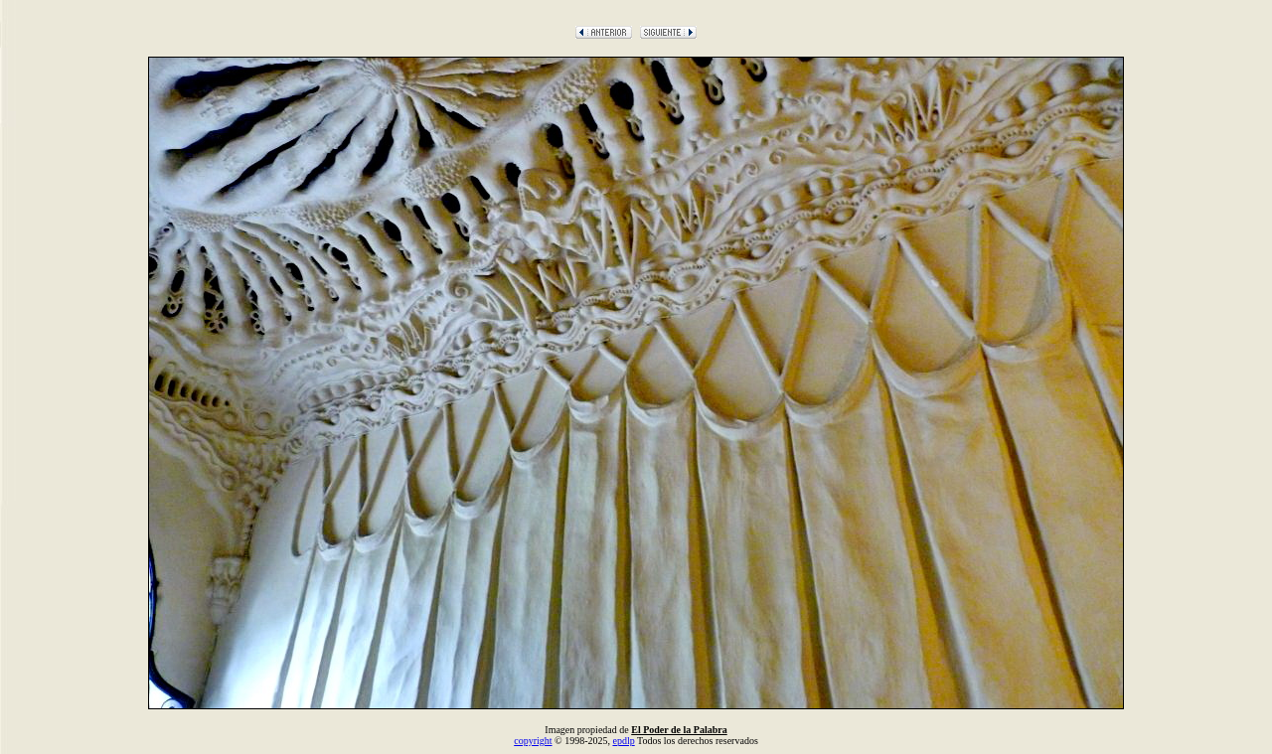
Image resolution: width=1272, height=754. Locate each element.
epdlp (623, 740)
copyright (533, 740)
